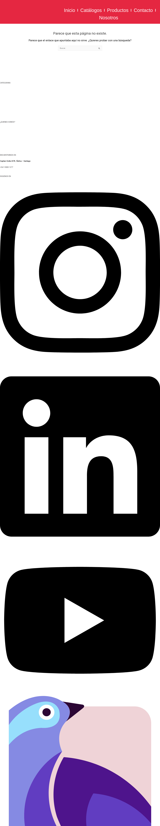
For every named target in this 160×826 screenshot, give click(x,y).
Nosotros (108, 17)
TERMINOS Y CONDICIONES (80, 134)
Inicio (69, 10)
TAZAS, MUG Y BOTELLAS (80, 95)
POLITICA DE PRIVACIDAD (80, 140)
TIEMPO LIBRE (80, 89)
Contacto (143, 10)
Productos (117, 10)
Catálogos (91, 10)
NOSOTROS (80, 128)
